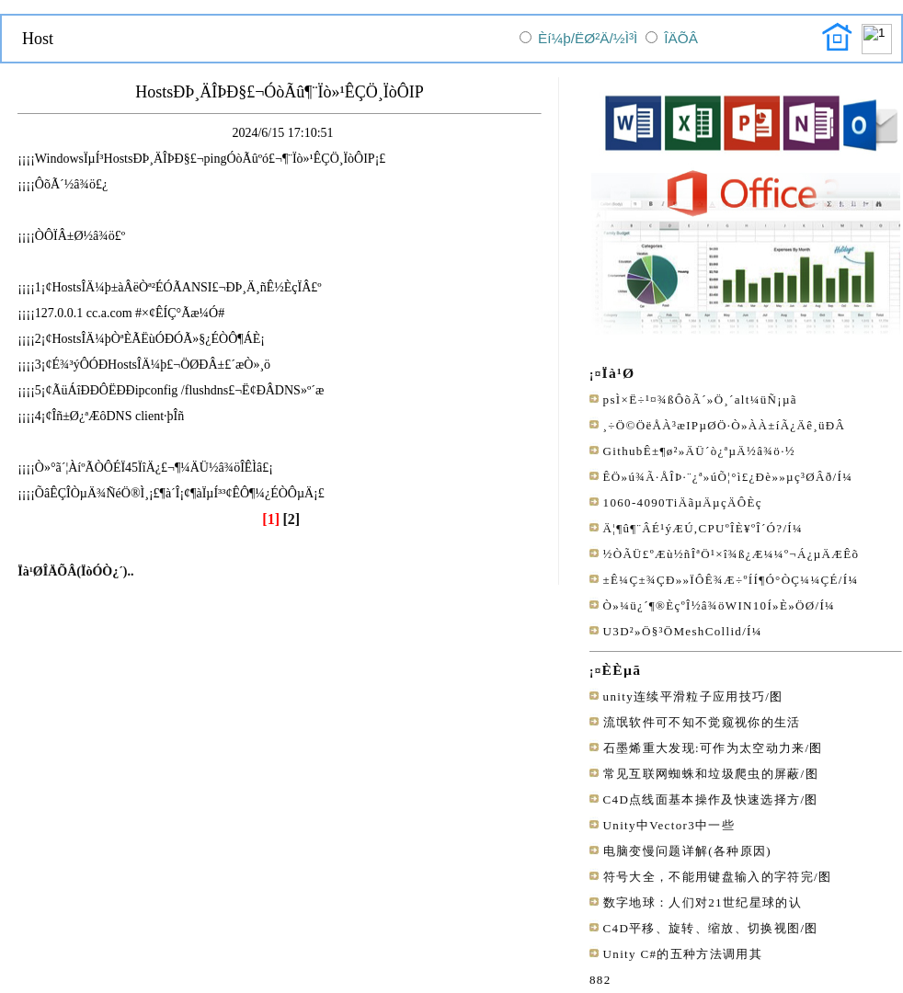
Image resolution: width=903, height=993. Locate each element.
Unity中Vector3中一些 (669, 825)
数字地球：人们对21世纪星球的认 (702, 902)
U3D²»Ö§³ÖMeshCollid (673, 631)
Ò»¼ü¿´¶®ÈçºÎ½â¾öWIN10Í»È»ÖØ (709, 605)
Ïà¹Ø (618, 373)
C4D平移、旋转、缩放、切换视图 (702, 928)
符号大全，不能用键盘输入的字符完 (708, 877)
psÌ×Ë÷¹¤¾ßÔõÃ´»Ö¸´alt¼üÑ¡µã (700, 399)
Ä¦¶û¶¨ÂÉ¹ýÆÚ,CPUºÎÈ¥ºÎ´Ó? (693, 528)
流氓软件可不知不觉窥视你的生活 (702, 722)
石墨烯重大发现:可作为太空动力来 (704, 748)
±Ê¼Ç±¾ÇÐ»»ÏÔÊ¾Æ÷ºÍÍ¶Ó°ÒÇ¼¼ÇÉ (721, 580)
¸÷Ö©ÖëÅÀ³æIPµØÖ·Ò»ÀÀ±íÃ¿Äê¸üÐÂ (724, 425)
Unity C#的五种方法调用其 (682, 954)
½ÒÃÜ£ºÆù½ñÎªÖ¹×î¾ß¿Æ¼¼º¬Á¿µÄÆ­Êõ (731, 554)
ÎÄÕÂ (681, 38)
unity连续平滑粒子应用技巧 (684, 696)
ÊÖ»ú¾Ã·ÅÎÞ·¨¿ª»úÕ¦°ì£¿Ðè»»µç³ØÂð (718, 477)
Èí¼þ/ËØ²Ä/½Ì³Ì (587, 38)
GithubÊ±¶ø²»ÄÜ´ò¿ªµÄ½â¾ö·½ (699, 451)
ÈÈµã (622, 670)
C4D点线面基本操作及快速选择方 (702, 799)
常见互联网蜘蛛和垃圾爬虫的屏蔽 (702, 774)
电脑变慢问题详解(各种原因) (687, 851)
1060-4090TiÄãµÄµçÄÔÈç (682, 502)
